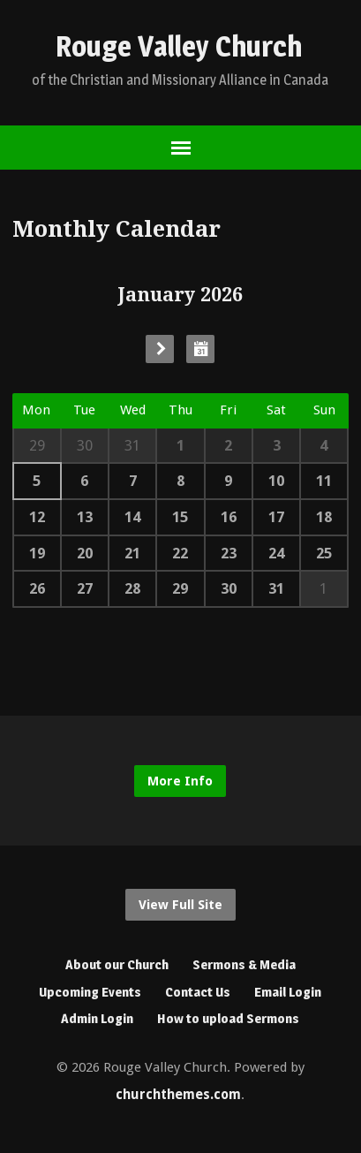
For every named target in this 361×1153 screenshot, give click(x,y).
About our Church (117, 964)
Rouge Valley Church (179, 46)
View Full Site (180, 905)
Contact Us (197, 991)
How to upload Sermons (228, 1018)
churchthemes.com (178, 1095)
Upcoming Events (90, 991)
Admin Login (97, 1018)
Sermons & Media (244, 964)
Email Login (287, 991)
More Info (180, 781)
